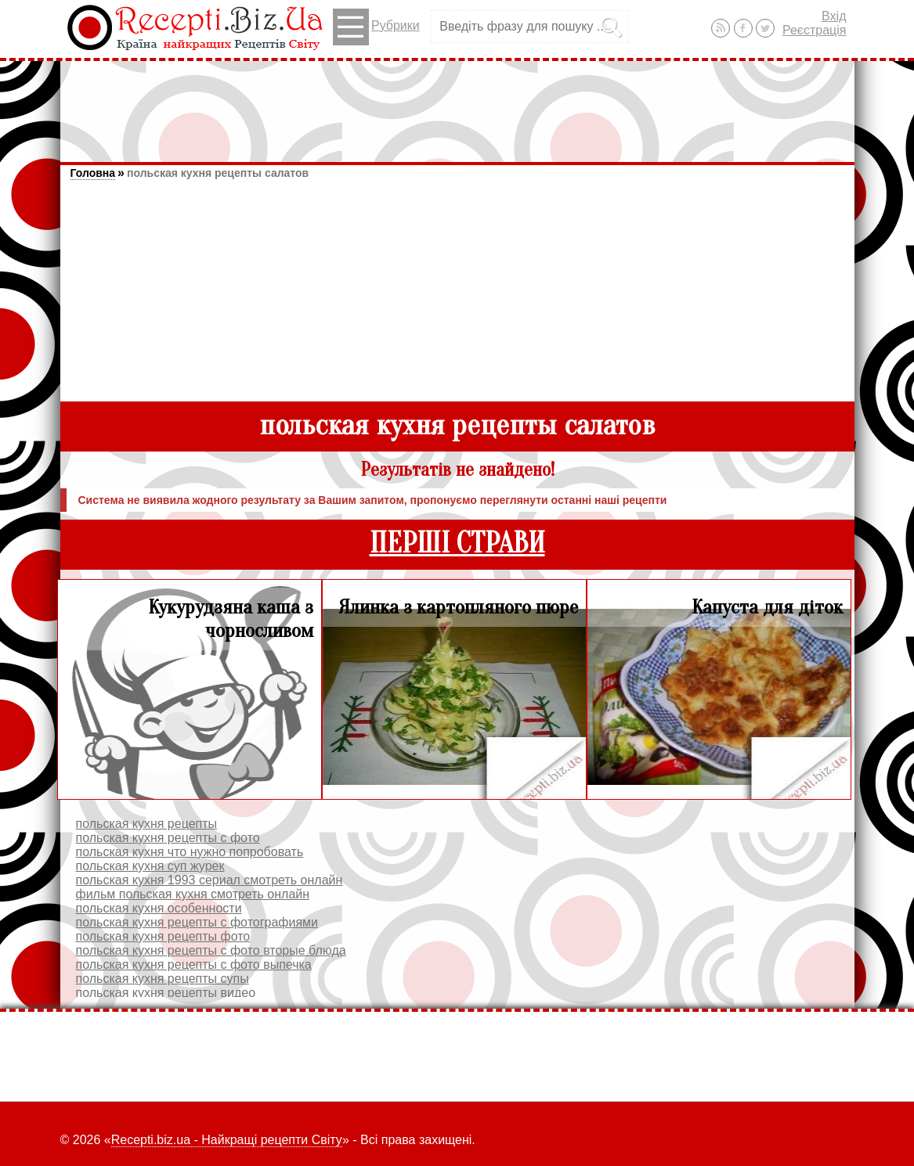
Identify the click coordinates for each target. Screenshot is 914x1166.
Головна (93, 173)
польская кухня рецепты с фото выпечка (194, 964)
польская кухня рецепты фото (163, 936)
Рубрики (376, 27)
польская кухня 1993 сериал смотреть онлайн (209, 880)
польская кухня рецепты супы (162, 978)
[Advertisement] (457, 104)
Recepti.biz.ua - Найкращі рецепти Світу (226, 1139)
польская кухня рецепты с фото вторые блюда (211, 950)
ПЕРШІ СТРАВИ (457, 543)
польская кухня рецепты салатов (218, 173)
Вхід (834, 16)
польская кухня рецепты (147, 823)
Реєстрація (814, 30)
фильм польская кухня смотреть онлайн (193, 894)
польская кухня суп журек (150, 866)
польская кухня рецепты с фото (168, 837)
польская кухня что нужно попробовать (190, 851)
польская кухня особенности (159, 908)
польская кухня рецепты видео (166, 992)
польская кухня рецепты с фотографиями (197, 922)
